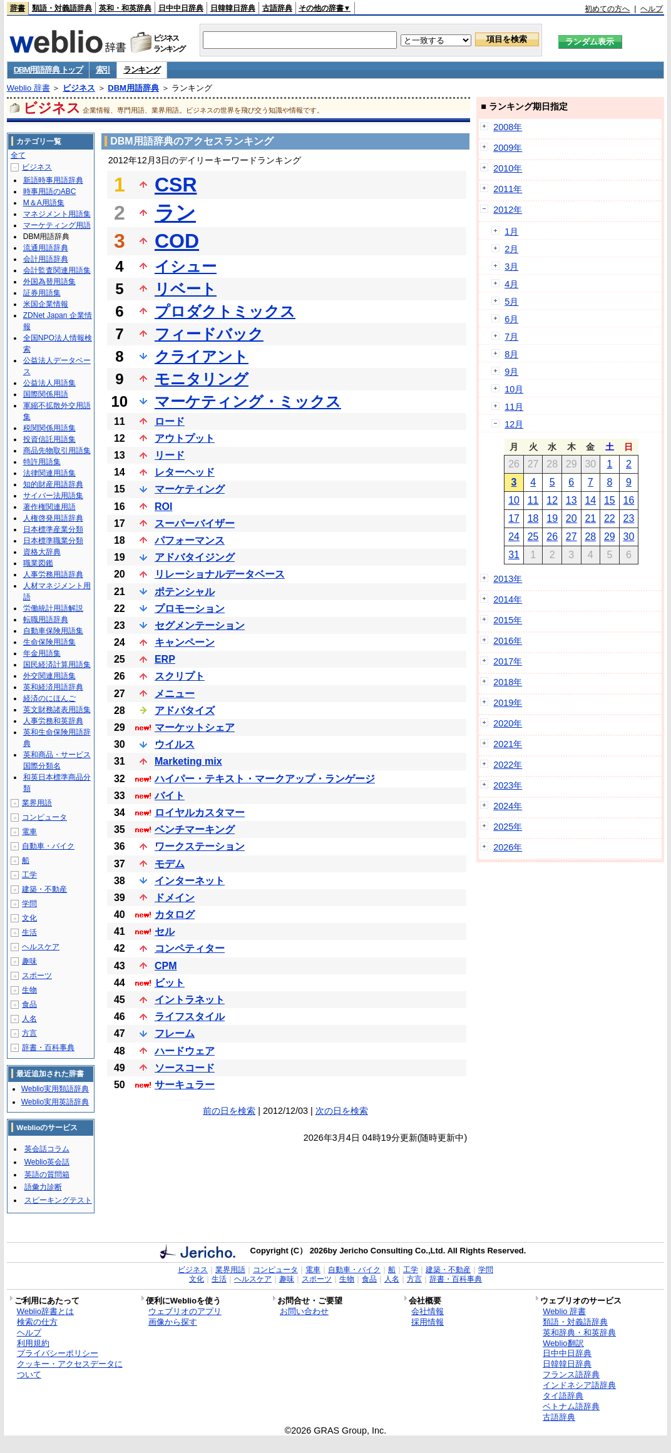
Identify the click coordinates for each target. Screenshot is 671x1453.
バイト (170, 795)
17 (514, 518)
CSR (176, 184)
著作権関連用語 (49, 506)
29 (609, 536)
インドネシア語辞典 (579, 1385)
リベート (186, 288)
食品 (29, 1004)
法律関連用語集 (49, 473)
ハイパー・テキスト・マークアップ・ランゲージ (265, 778)
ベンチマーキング (195, 829)
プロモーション (190, 608)
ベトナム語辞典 (571, 1406)
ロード (170, 421)
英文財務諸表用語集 (57, 709)
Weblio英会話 (46, 1162)
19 (552, 518)
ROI (163, 506)
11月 (514, 407)
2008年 (507, 127)
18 (533, 518)
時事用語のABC (49, 191)
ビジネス (79, 88)
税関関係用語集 (49, 428)
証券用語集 (42, 292)
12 (552, 500)
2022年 (507, 765)
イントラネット (190, 999)
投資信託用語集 (49, 439)
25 (533, 536)
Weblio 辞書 (28, 88)
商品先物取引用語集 (57, 450)
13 (571, 500)
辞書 (17, 8)
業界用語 (37, 802)
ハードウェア (185, 1051)
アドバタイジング (195, 557)
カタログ (175, 914)
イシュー (186, 266)
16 (629, 500)
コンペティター (190, 948)
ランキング (141, 69)
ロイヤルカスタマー (200, 812)
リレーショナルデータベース (220, 574)
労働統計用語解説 (53, 608)
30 (629, 536)
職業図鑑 (38, 563)
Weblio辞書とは (45, 1311)
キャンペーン (185, 642)
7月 (511, 337)
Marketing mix (188, 761)
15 (609, 500)
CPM (166, 966)
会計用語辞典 (45, 259)
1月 (511, 232)
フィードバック (209, 333)
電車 (29, 831)
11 (533, 500)
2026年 (507, 847)
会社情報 (427, 1311)
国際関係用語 (45, 394)
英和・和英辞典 (125, 8)
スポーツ (37, 975)
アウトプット (185, 438)
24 (514, 536)
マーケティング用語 (57, 225)
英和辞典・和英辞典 (579, 1332)
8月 (511, 354)
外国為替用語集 (49, 281)
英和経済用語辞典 (53, 687)
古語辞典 (277, 8)
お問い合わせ (304, 1311)
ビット (170, 982)
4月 (511, 284)
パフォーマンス (190, 540)
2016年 (507, 641)
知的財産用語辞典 (53, 484)
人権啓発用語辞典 (53, 518)
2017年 (507, 661)
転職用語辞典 (45, 619)
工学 (29, 874)
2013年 (507, 579)
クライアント (201, 356)
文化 (29, 918)
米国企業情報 (45, 304)
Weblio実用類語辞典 (55, 1088)
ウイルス (175, 744)
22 (609, 518)
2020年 (507, 723)
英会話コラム (46, 1149)
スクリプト (180, 676)
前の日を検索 (229, 1111)
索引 (103, 69)
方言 (29, 1033)
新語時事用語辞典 (53, 180)
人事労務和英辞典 (53, 720)
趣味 (29, 961)
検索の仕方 (37, 1322)
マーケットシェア (195, 727)
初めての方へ (607, 8)
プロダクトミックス (225, 311)
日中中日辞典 (180, 8)
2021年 (507, 744)
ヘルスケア (40, 946)
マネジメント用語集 (57, 214)
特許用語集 (42, 461)
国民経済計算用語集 (57, 664)
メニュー (175, 693)
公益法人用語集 (49, 383)
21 (590, 518)
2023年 (507, 785)
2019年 (507, 703)
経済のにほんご (49, 698)
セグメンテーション (200, 625)
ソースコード (185, 1068)
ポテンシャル (185, 591)
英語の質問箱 (46, 1174)
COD (177, 241)
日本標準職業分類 (53, 540)
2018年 (507, 682)
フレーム (175, 1033)
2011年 (507, 189)
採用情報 (427, 1322)
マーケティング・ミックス (248, 401)
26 (552, 536)
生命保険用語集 (49, 642)
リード (170, 455)
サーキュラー (185, 1084)
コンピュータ (44, 817)
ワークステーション (200, 846)
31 (514, 554)
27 (571, 536)
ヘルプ (651, 8)
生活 (29, 932)
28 (590, 536)
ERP (165, 659)
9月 (511, 372)
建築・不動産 (44, 889)
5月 (511, 302)
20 (571, 518)
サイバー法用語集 (53, 495)
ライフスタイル (190, 1016)
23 (629, 518)
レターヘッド (185, 472)
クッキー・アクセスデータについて (70, 1369)
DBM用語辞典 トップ (48, 69)
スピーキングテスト (58, 1200)
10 (514, 500)
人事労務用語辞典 (53, 574)
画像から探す (172, 1322)
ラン (175, 212)
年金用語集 (42, 653)
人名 (29, 1018)
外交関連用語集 (49, 675)
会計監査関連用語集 (57, 270)
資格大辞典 (42, 552)
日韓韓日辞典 (232, 8)
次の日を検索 (341, 1111)
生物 (29, 990)
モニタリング (201, 378)
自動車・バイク (48, 846)
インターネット (190, 880)
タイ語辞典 (563, 1395)
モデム (170, 864)
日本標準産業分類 (53, 529)
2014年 (507, 599)
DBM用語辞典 (133, 88)
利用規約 (33, 1343)
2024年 (507, 806)
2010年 (507, 168)
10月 (514, 389)
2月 (511, 249)
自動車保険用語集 (53, 630)
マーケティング (190, 489)
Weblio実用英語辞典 (55, 1102)
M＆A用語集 (43, 202)
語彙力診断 (43, 1187)
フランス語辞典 (571, 1374)
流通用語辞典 (45, 247)
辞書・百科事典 (48, 1047)
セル (165, 931)
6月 (511, 319)
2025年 (507, 827)
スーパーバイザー (195, 523)
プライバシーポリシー (57, 1353)
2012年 (507, 210)
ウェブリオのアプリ (185, 1311)
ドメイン (175, 897)
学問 (29, 903)
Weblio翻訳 (563, 1343)
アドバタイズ (185, 710)
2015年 (507, 620)
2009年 (507, 148)
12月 (514, 424)
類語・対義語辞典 (62, 8)
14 (590, 500)
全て (18, 155)
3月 (511, 267)
